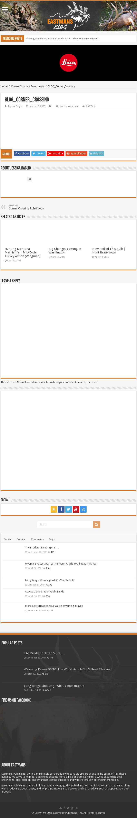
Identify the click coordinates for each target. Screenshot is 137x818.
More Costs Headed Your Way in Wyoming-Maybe (54, 605)
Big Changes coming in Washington (65, 250)
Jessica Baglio (15, 106)
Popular (21, 539)
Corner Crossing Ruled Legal (27, 86)
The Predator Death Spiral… (41, 547)
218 (48, 568)
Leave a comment (69, 106)
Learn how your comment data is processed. (72, 382)
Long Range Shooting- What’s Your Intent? (49, 580)
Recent (8, 539)
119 (51, 610)
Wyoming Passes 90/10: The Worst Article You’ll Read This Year (61, 563)
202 (50, 584)
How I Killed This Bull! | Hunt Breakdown (109, 250)
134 (48, 596)
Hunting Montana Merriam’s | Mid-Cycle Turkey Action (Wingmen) (62, 38)
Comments (37, 539)
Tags (52, 539)
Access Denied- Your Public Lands (44, 591)
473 (52, 552)
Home (4, 86)
